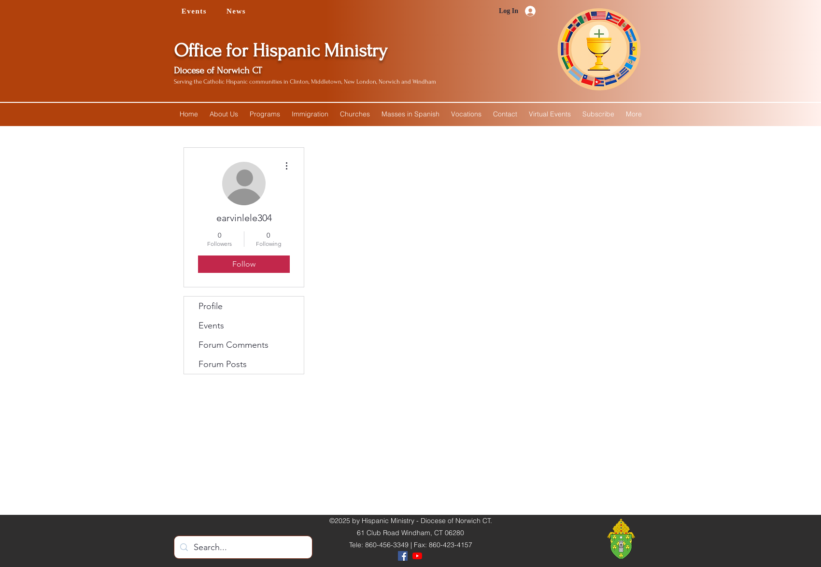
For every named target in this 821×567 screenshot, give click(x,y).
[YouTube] (417, 556)
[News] (237, 11)
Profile (210, 306)
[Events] (195, 11)
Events (211, 325)
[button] (224, 114)
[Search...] (243, 547)
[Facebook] (403, 556)
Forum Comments (233, 345)
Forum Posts (222, 364)
